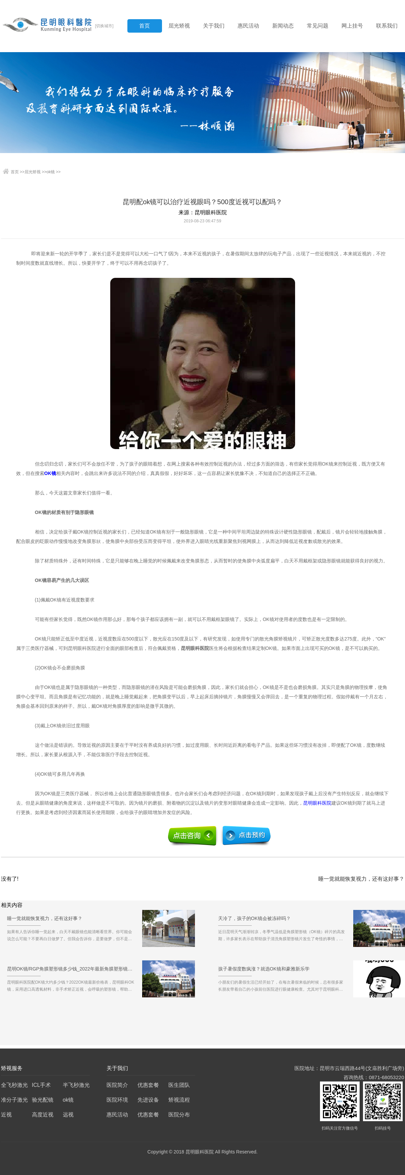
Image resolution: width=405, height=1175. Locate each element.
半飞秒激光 (76, 1085)
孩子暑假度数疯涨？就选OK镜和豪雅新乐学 (264, 971)
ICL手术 (41, 1085)
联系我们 (387, 26)
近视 (6, 1114)
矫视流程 (179, 1100)
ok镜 (50, 172)
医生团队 (179, 1085)
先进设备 (148, 1100)
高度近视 (42, 1114)
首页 (144, 26)
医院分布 (179, 1114)
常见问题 (317, 26)
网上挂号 (352, 26)
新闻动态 (283, 26)
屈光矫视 (179, 26)
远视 (68, 1114)
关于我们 (214, 26)
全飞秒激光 (14, 1085)
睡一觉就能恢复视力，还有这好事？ (361, 879)
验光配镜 (42, 1100)
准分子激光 (14, 1100)
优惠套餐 (148, 1085)
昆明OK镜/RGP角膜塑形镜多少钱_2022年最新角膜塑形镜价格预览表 (71, 971)
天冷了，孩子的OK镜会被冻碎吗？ (254, 921)
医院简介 (117, 1085)
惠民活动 (248, 26)
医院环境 (117, 1100)
